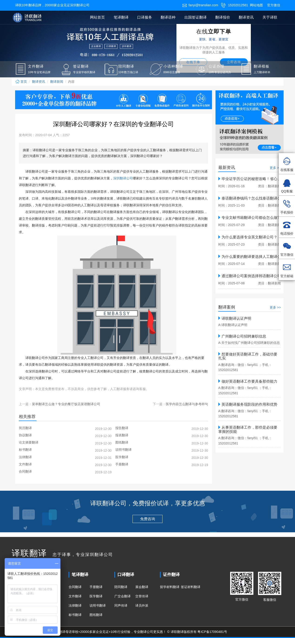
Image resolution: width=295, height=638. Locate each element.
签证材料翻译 (190, 587)
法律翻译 (75, 605)
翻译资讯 (246, 17)
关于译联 (269, 17)
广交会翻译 (122, 596)
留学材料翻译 (169, 587)
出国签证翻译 (195, 17)
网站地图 (256, 5)
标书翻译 (75, 615)
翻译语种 (168, 17)
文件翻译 (75, 596)
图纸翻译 (96, 615)
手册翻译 (96, 587)
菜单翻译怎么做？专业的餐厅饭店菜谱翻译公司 (66, 404)
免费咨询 (147, 519)
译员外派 (141, 605)
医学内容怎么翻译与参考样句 (187, 404)
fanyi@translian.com (200, 5)
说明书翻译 (97, 605)
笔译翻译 (121, 17)
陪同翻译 (120, 587)
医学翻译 (96, 596)
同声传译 (120, 605)
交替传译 (141, 596)
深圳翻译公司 (123, 178)
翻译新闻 (56, 81)
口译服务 (144, 17)
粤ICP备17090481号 (212, 632)
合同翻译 (75, 587)
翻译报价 (222, 17)
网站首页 (97, 17)
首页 (21, 81)
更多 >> (275, 168)
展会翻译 (141, 587)
